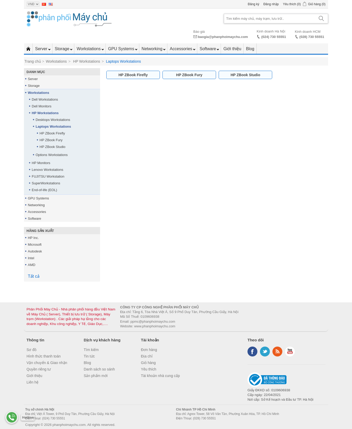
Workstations (89, 49)
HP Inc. (33, 238)
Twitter (265, 351)
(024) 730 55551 (273, 37)
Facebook (252, 351)
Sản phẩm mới (96, 376)
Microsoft (35, 244)
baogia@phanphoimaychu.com (223, 37)
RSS (277, 351)
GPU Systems (121, 49)
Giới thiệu (232, 49)
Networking (153, 49)
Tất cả (34, 276)
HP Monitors (41, 163)
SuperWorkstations (46, 183)
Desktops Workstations (53, 120)
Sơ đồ (31, 350)
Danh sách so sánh (99, 369)
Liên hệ (32, 382)
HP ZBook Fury (51, 140)
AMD (31, 265)
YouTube (290, 351)
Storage (62, 49)
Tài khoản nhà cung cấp (160, 376)
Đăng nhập (271, 4)
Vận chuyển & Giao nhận (47, 363)
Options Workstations (52, 155)
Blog (250, 49)
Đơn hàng (149, 350)
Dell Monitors (41, 106)
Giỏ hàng (148, 363)
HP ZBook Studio (52, 147)
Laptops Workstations (53, 126)
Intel (31, 258)
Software (208, 49)
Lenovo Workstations (47, 170)
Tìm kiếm (91, 350)
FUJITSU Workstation (48, 176)
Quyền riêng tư (39, 369)
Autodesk (35, 251)
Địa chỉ (147, 356)
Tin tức (89, 356)
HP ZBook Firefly (52, 133)
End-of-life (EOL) (44, 190)
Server (42, 49)
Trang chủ (32, 61)
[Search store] (269, 18)
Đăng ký (253, 4)
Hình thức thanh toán (44, 356)
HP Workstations (45, 113)
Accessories (181, 49)
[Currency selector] (33, 4)
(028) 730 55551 (311, 37)
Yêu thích (148, 369)
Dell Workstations (45, 99)
